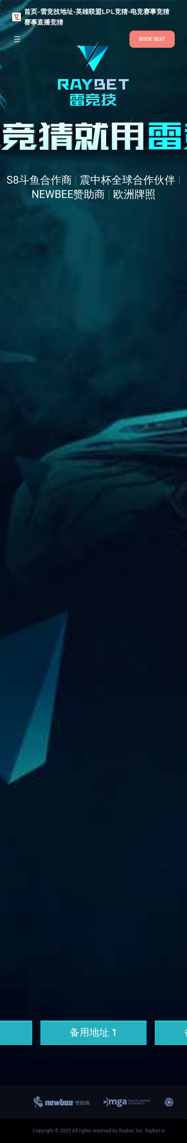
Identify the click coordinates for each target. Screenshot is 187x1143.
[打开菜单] (17, 39)
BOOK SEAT (152, 39)
